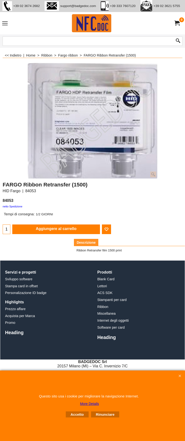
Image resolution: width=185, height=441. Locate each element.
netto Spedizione (12, 206)
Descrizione (86, 242)
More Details (89, 404)
